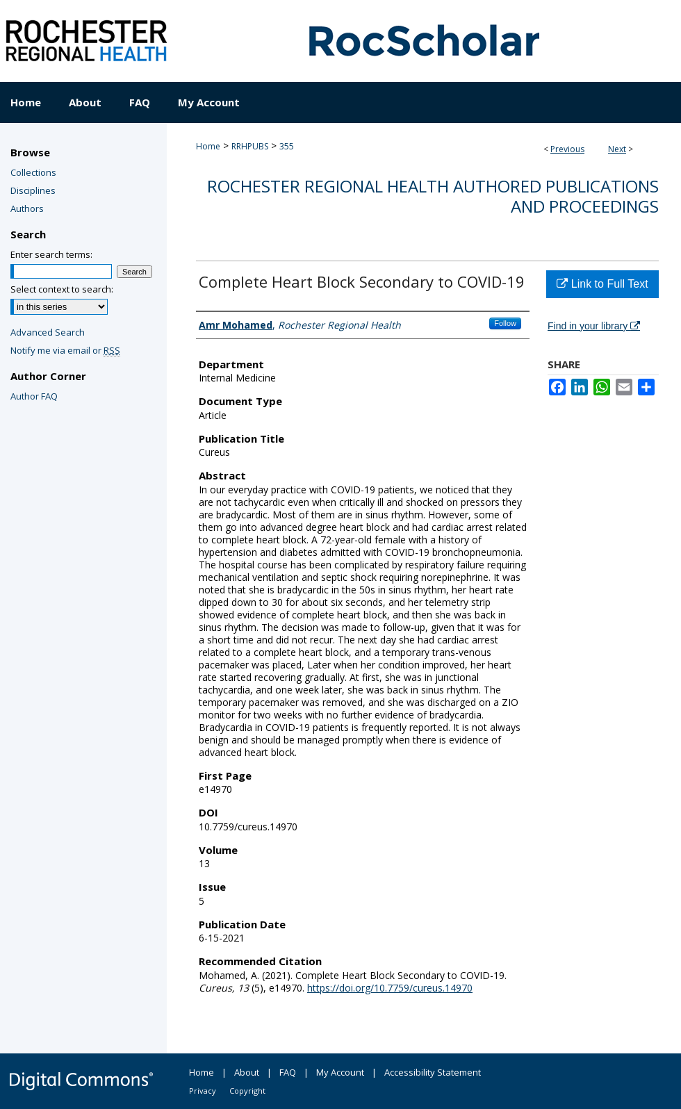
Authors (27, 208)
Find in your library (594, 325)
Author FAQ (34, 396)
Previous (567, 149)
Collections (33, 172)
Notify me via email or (65, 350)
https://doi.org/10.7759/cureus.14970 (390, 987)
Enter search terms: (51, 254)
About (246, 1072)
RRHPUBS (249, 146)
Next (617, 149)
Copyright (247, 1090)
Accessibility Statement (432, 1072)
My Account (340, 1072)
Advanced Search (47, 332)
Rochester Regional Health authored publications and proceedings (433, 195)
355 (286, 146)
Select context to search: (61, 289)
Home (208, 146)
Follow (505, 323)
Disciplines (33, 190)
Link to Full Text (602, 284)
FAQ (287, 1072)
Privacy (202, 1090)
